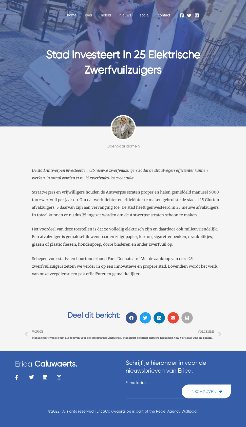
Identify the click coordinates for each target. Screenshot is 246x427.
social (145, 15)
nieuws (128, 15)
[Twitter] (189, 15)
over (92, 15)
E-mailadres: (137, 383)
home (76, 15)
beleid (109, 15)
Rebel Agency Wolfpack (177, 411)
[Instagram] (197, 15)
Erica (47, 364)
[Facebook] (181, 15)
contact (164, 15)
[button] (131, 318)
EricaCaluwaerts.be (114, 411)
